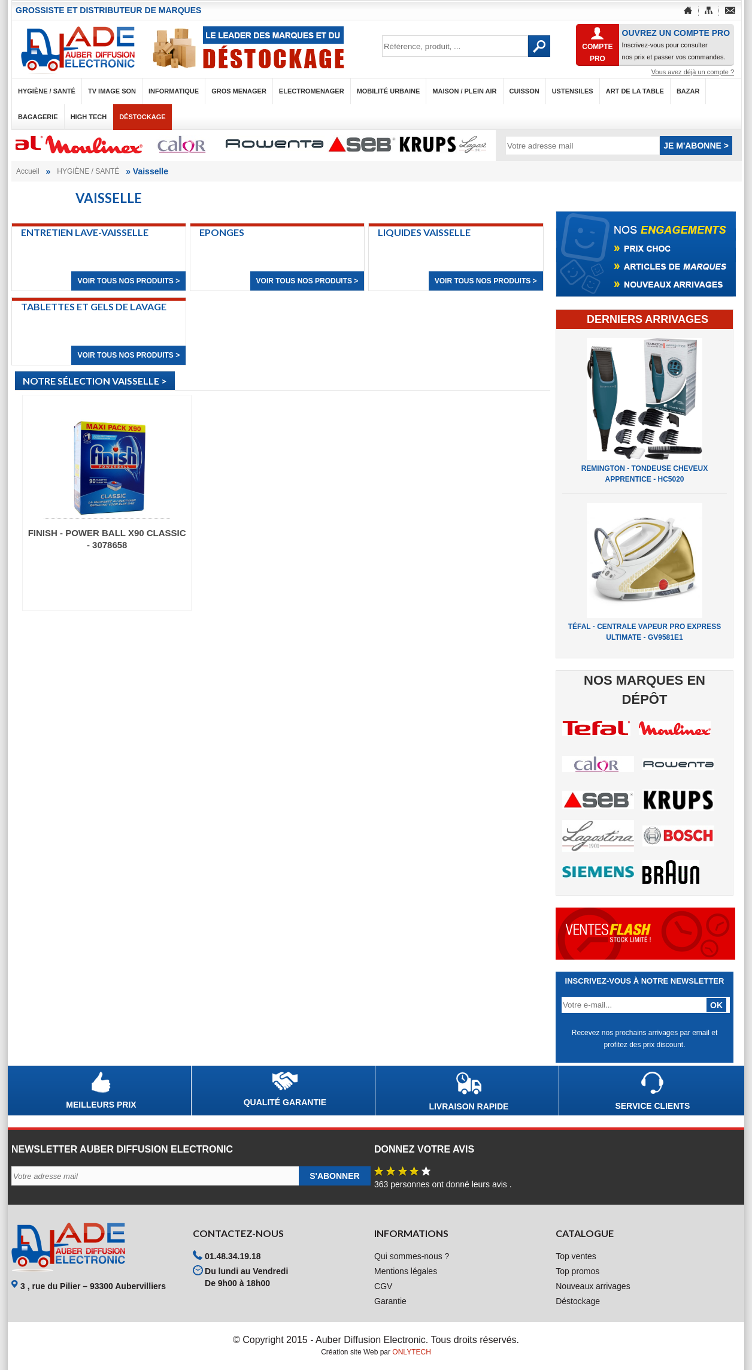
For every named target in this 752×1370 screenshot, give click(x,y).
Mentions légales (405, 1271)
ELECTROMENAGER (311, 91)
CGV (383, 1286)
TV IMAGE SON (112, 91)
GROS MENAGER (238, 91)
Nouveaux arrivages (593, 1286)
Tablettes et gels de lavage (93, 306)
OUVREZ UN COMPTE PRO (676, 33)
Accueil (28, 171)
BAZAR (688, 91)
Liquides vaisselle (424, 232)
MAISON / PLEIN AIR (464, 91)
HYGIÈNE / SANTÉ (46, 91)
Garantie (390, 1301)
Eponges (221, 232)
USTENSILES (572, 91)
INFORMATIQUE (173, 91)
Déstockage (142, 116)
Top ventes (576, 1256)
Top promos (577, 1271)
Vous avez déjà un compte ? (692, 71)
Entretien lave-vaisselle (84, 232)
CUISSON (524, 91)
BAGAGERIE (38, 116)
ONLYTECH (411, 1352)
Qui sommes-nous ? (411, 1256)
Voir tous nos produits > (128, 281)
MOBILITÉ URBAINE (388, 91)
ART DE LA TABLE (635, 91)
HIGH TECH (89, 116)
